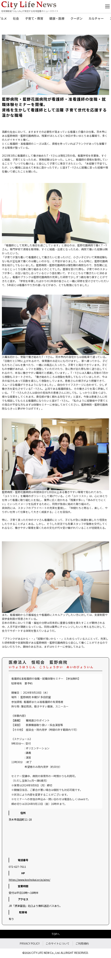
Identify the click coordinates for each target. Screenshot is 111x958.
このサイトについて (57, 943)
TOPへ (56, 934)
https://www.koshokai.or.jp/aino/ (29, 880)
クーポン (76, 18)
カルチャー (96, 18)
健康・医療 (56, 18)
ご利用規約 (82, 943)
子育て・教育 (34, 18)
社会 (16, 18)
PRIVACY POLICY (30, 943)
